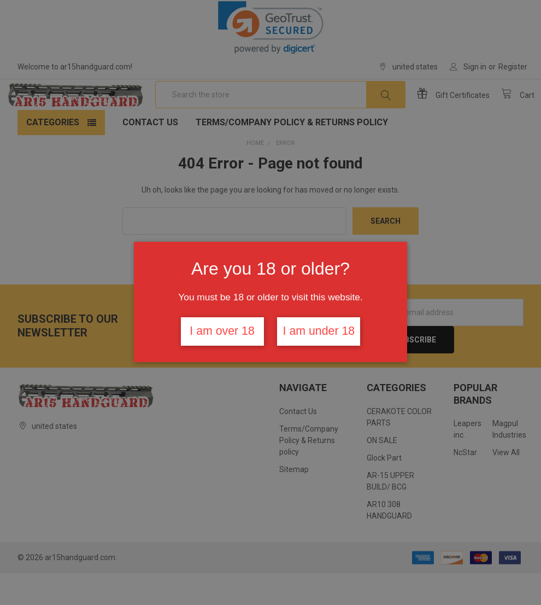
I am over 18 (222, 331)
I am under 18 (319, 331)
